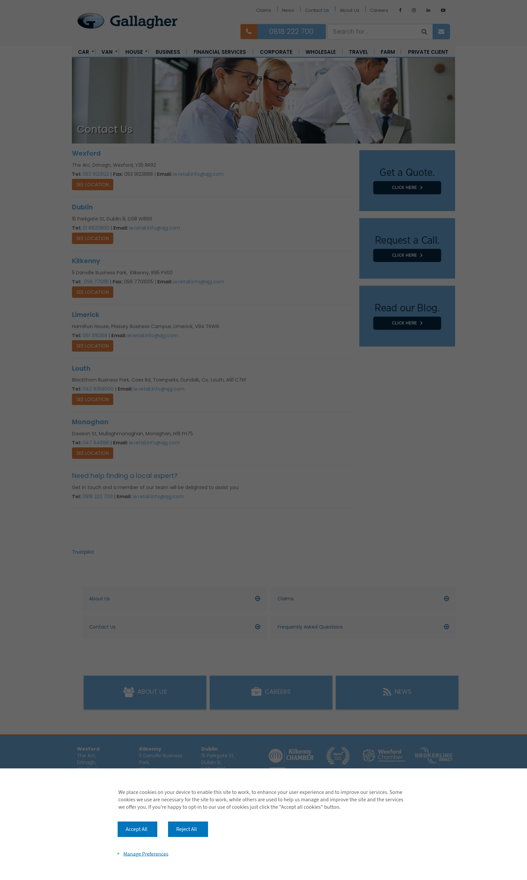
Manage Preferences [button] (145, 853)
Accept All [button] (137, 829)
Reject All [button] (186, 829)
